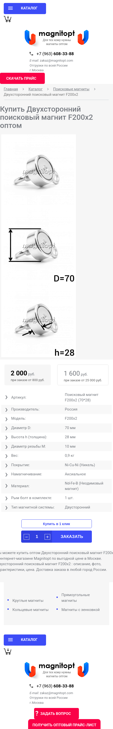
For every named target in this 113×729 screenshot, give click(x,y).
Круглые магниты (28, 600)
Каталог (36, 89)
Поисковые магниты (71, 89)
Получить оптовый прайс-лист (64, 725)
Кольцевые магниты (30, 610)
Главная (11, 89)
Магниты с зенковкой (80, 610)
